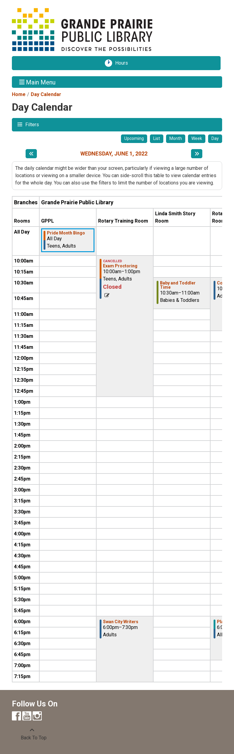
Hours (124, 63)
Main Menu (37, 82)
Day (215, 138)
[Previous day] (31, 153)
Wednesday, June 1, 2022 (113, 153)
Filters (31, 124)
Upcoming (134, 138)
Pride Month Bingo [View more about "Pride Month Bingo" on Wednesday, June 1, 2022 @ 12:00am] (66, 233)
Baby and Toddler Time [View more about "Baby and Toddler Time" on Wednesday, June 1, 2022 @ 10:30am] (178, 285)
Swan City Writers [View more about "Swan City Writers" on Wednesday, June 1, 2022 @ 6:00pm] (120, 622)
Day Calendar (46, 94)
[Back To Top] (32, 734)
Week (196, 138)
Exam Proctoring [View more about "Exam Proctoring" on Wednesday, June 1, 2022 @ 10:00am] (120, 266)
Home (19, 94)
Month (175, 138)
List (156, 138)
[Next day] (196, 153)
